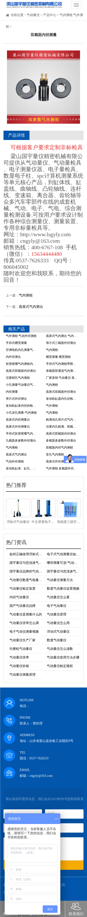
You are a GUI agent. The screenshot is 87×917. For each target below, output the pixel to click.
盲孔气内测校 (55, 454)
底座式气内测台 (31, 307)
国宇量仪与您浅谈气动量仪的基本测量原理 (40, 563)
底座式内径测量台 (18, 419)
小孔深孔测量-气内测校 (21, 412)
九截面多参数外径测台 (21, 440)
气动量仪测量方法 (60, 580)
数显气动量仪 (56, 640)
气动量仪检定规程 (60, 666)
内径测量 (12, 391)
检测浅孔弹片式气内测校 (62, 419)
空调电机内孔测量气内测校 (24, 350)
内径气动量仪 (19, 597)
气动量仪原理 (56, 614)
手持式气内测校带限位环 (62, 363)
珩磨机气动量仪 (21, 649)
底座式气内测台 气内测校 (63, 336)
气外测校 (52, 405)
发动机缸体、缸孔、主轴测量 (25, 468)
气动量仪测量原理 (22, 674)
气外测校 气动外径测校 (21, 336)
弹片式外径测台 (16, 398)
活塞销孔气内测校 (18, 377)
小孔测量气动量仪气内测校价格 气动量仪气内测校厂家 (42, 384)
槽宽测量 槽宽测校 (58, 357)
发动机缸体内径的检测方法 (24, 405)
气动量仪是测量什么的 (26, 614)
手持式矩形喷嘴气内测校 (22, 433)
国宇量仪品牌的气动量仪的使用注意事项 (39, 571)
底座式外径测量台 (18, 426)
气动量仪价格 (19, 666)
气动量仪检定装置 (22, 588)
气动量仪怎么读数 (60, 649)
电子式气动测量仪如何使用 (66, 554)
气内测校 (26, 295)
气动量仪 (33, 15)
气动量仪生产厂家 (22, 640)
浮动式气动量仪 (58, 631)
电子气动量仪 (56, 606)
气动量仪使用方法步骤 (63, 657)
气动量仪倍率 (19, 657)
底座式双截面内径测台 (21, 370)
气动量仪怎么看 (58, 597)
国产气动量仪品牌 (22, 606)
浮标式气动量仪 (18, 522)
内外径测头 (13, 357)
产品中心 (49, 15)
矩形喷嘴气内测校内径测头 (24, 363)
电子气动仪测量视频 (24, 631)
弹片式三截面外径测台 (61, 343)
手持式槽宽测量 (16, 343)
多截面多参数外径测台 (61, 440)
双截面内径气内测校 (59, 447)
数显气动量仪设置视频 (63, 588)
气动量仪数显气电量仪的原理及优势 (35, 580)
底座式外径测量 (56, 461)
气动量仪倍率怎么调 (24, 623)
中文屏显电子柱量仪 (46, 522)
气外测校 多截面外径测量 (63, 468)
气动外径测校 (15, 461)
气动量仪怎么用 (58, 623)
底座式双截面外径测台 (61, 391)
